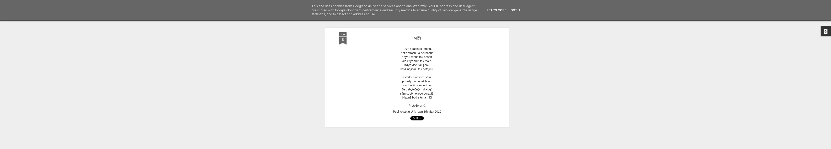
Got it (515, 10)
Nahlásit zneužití (494, 146)
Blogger (480, 146)
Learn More (496, 10)
